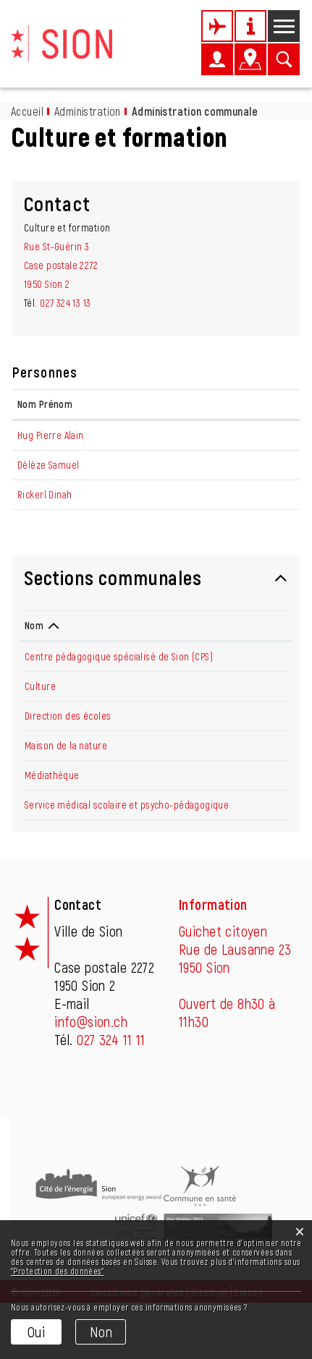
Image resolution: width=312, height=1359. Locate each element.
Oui (36, 1331)
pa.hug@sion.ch (248, 435)
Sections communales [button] (113, 614)
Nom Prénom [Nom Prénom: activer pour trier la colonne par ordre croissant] (44, 404)
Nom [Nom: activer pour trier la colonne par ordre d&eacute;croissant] (34, 663)
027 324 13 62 (257, 842)
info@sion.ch (90, 1077)
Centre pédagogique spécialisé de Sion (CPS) (119, 694)
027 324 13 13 (65, 303)
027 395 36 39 (259, 783)
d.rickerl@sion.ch (252, 513)
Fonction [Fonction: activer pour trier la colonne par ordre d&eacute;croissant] (109, 404)
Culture (40, 723)
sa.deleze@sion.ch (254, 483)
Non (101, 1331)
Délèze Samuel (48, 483)
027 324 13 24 (257, 723)
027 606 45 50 (259, 812)
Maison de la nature (66, 783)
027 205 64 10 (258, 694)
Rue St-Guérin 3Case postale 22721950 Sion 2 (61, 265)
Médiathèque (52, 812)
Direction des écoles (68, 753)
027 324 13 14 (256, 753)
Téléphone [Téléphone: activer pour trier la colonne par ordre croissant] (254, 663)
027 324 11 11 (111, 1095)
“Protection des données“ (57, 1271)
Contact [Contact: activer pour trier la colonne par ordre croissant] (233, 404)
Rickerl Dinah (44, 513)
